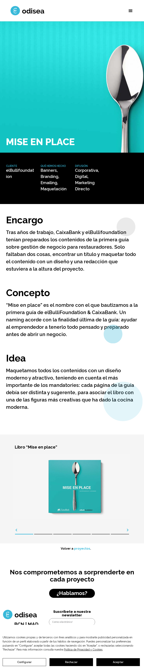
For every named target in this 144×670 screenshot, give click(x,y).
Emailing (48, 182)
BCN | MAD (26, 624)
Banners (48, 170)
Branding (49, 176)
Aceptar (118, 662)
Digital (81, 176)
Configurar (24, 662)
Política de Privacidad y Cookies (83, 649)
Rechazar (71, 662)
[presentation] (16, 530)
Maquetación (53, 188)
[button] (130, 11)
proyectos (82, 548)
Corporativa (86, 170)
